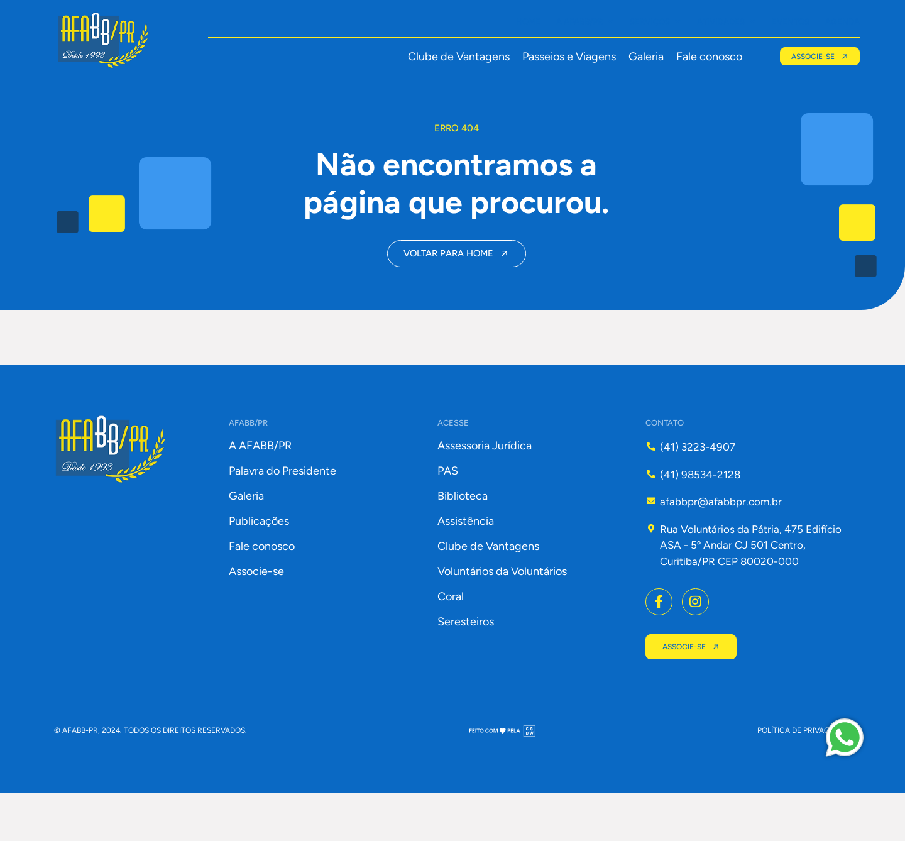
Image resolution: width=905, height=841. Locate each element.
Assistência (465, 567)
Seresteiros (465, 667)
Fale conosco (705, 56)
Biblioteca (462, 542)
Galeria (642, 56)
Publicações (259, 567)
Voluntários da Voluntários (502, 617)
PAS (447, 516)
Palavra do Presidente (282, 516)
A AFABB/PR (260, 491)
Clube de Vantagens (455, 56)
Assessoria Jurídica (484, 491)
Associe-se (256, 617)
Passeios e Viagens (565, 56)
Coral (450, 642)
